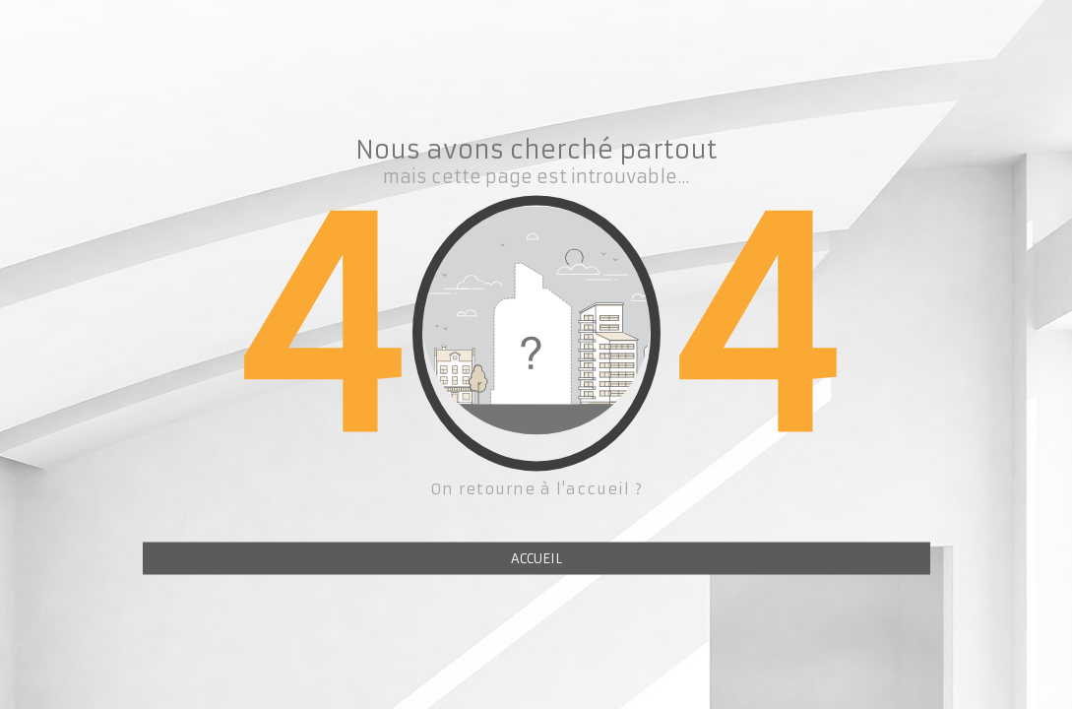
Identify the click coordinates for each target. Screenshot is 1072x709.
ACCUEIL (536, 558)
